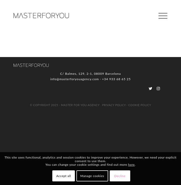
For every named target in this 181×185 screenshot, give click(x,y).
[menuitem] (160, 15)
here (131, 164)
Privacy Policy (114, 105)
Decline (120, 176)
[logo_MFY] (75, 15)
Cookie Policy (139, 105)
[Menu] (160, 15)
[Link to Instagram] (158, 88)
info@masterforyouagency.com (74, 79)
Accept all (63, 176)
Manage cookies (92, 176)
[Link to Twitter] (150, 88)
